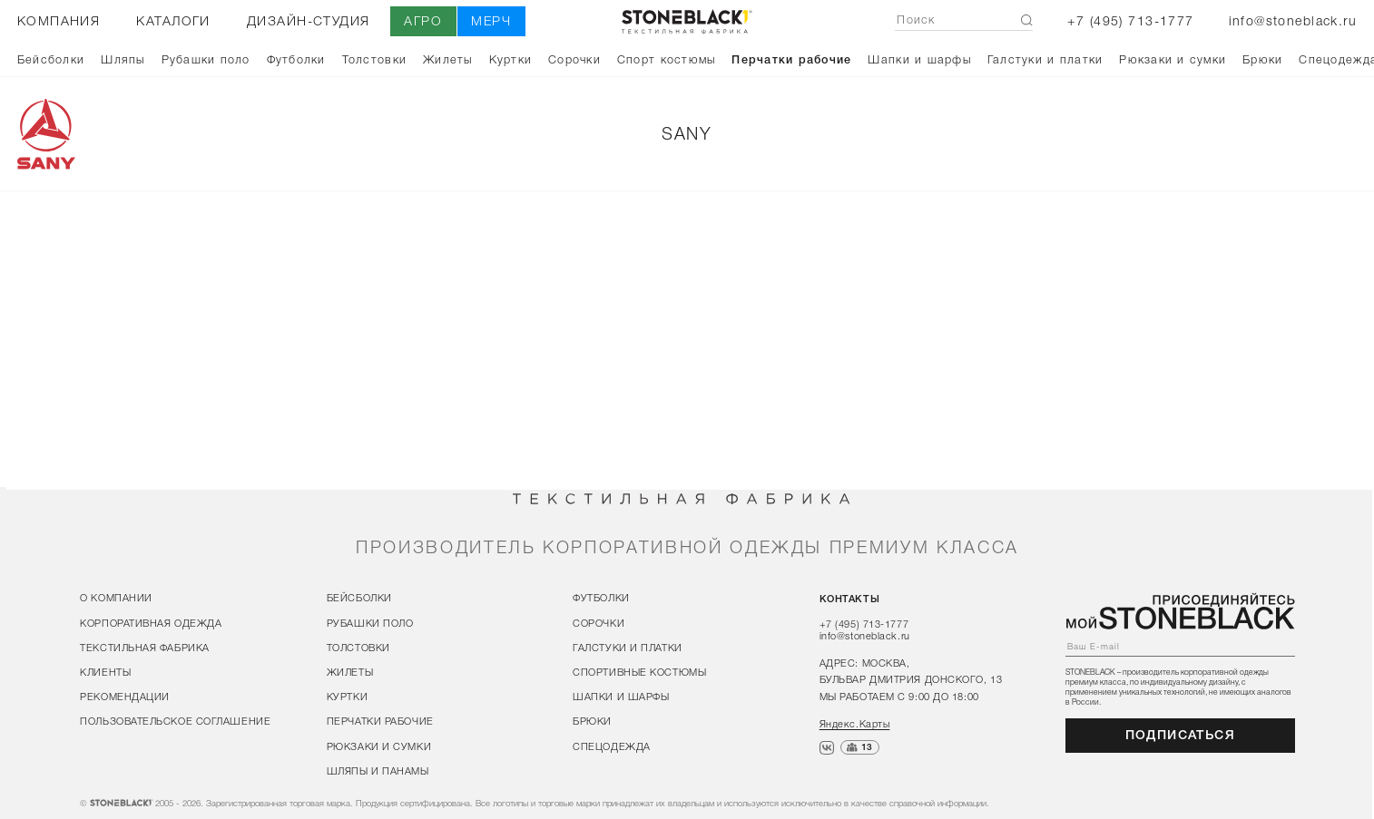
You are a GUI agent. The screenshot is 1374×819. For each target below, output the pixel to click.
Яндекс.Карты (854, 722)
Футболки (296, 59)
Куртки (511, 59)
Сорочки (574, 59)
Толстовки (374, 59)
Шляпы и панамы (378, 770)
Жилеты (448, 59)
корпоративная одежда (150, 622)
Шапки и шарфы (919, 59)
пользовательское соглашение (175, 721)
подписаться (1180, 734)
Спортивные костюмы (639, 672)
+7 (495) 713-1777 (1130, 21)
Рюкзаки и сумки (1172, 59)
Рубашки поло (206, 59)
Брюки (1262, 59)
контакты (849, 598)
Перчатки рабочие (791, 59)
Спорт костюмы (666, 59)
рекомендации (125, 696)
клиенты (105, 672)
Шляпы (122, 59)
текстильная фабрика (145, 647)
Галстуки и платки (1045, 59)
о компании (116, 597)
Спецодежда (612, 745)
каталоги (173, 21)
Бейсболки (50, 59)
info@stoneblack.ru (1293, 21)
